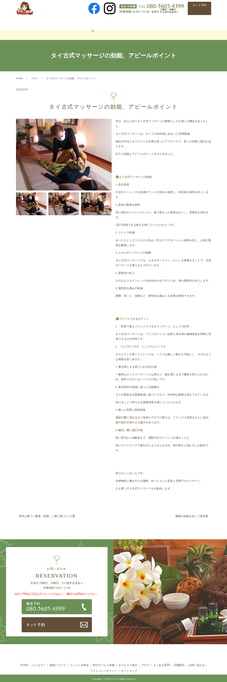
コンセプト (39, 22)
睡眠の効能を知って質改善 (191, 510)
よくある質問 (176, 22)
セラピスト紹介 (139, 22)
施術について (60, 22)
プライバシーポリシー (103, 665)
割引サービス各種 (111, 22)
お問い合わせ (27, 29)
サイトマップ (129, 665)
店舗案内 (196, 22)
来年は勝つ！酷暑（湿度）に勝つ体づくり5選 (47, 510)
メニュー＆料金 (84, 22)
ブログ (158, 22)
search (43, 30)
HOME (23, 22)
